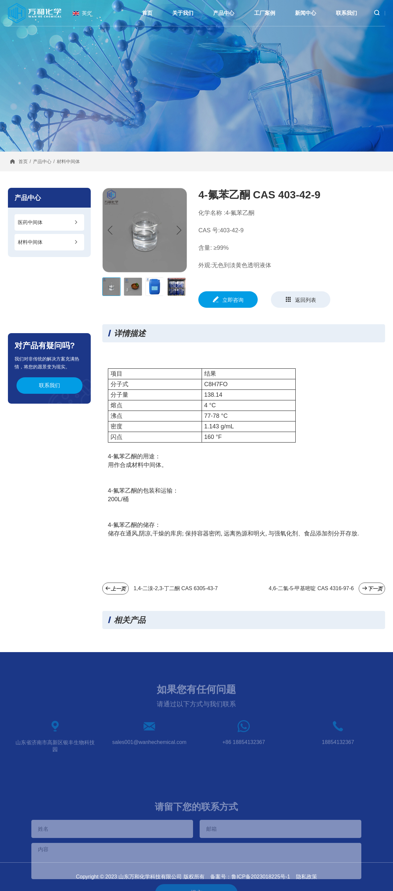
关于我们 (182, 13)
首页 (147, 13)
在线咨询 (380, 367)
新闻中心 (305, 13)
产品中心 (223, 13)
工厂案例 (264, 13)
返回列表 (300, 299)
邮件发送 (380, 419)
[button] (179, 230)
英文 (87, 13)
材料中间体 (68, 161)
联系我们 (346, 13)
